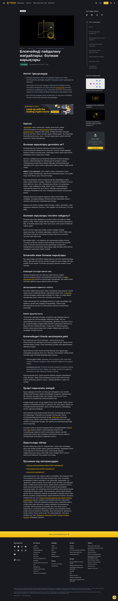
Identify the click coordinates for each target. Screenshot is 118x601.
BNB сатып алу (91, 566)
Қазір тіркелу (95, 148)
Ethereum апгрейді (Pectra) (94, 554)
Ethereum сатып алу (93, 568)
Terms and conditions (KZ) (39, 558)
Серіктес (72, 545)
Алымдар (72, 571)
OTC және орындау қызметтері (77, 550)
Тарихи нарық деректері (76, 552)
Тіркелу (106, 3)
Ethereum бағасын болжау (94, 562)
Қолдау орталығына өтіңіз (76, 565)
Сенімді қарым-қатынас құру (40, 562)
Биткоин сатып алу (92, 564)
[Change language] (111, 3)
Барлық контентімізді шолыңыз (59, 534)
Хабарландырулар (37, 550)
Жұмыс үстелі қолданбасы (39, 573)
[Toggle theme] (114, 2)
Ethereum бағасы (92, 552)
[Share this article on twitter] (87, 15)
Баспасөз (35, 554)
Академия (53, 552)
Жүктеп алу (36, 571)
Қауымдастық (36, 566)
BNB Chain (56, 417)
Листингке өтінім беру (56, 563)
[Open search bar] (95, 3)
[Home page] (11, 3)
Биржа (53, 545)
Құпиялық (35, 560)
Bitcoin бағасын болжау (93, 560)
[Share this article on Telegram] (97, 15)
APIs (71, 573)
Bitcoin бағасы (91, 550)
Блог (34, 564)
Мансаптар (36, 548)
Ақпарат (35, 545)
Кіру (100, 3)
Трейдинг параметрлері (75, 577)
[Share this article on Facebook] (92, 15)
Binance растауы (74, 575)
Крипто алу (54, 548)
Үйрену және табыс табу (94, 545)
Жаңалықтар (36, 552)
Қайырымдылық (55, 556)
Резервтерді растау (74, 554)
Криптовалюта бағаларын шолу (95, 548)
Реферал (72, 548)
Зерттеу (53, 554)
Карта (52, 550)
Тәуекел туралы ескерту (39, 569)
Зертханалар (54, 566)
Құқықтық (35, 556)
